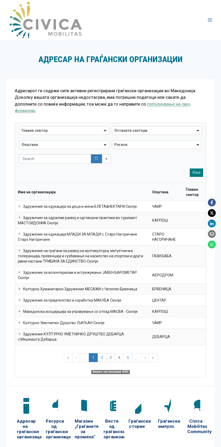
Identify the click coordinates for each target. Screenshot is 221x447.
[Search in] (106, 158)
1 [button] (93, 358)
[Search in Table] (64, 158)
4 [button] (119, 358)
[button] (19, 206)
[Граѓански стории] (137, 414)
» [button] (153, 358)
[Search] (96, 158)
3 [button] (111, 358)
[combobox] (64, 130)
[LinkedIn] (212, 223)
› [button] (145, 358)
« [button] (68, 358)
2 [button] (102, 358)
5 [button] (128, 358)
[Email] (212, 234)
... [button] (84, 358)
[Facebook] (212, 202)
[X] (212, 213)
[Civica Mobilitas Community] (195, 417)
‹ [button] (76, 358)
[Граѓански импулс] (166, 414)
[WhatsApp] (212, 244)
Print (197, 173)
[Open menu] (210, 20)
